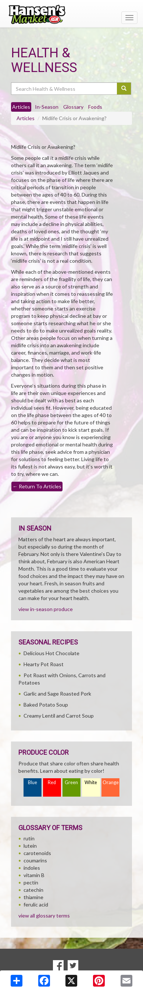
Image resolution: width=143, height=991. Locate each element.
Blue (32, 782)
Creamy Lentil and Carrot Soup (59, 715)
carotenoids (37, 853)
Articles (26, 118)
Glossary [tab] (73, 107)
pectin (31, 882)
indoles (32, 868)
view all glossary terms (44, 915)
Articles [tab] (21, 107)
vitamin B (34, 875)
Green (71, 782)
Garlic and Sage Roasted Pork (57, 693)
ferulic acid (36, 904)
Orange (111, 782)
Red (52, 782)
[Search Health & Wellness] (64, 88)
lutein (30, 846)
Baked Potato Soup (46, 704)
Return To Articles (36, 486)
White (91, 782)
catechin (33, 890)
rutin (29, 838)
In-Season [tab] (46, 107)
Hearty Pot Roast (44, 664)
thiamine (33, 897)
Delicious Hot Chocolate (51, 653)
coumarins (35, 860)
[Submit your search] (124, 88)
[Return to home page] (71, 14)
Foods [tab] (95, 107)
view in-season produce (45, 609)
